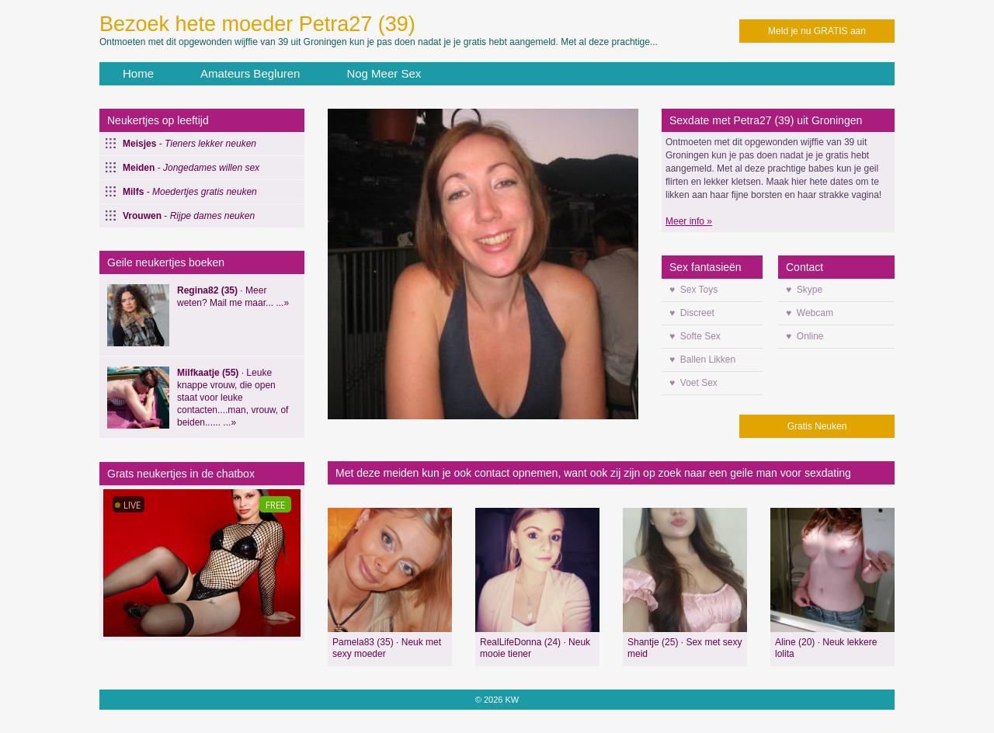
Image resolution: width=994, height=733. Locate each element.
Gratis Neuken (817, 426)
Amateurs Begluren (250, 73)
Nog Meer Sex (383, 73)
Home (138, 73)
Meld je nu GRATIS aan (817, 31)
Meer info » (689, 221)
